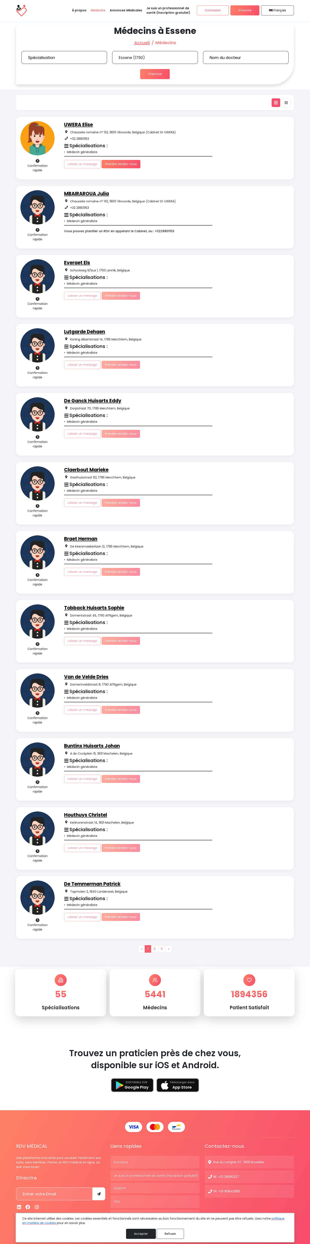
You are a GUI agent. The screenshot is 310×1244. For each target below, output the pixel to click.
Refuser (170, 1234)
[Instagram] (37, 1206)
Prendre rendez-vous (121, 164)
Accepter (141, 1234)
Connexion (213, 10)
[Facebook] (28, 1206)
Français (277, 10)
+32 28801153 (79, 139)
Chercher (155, 74)
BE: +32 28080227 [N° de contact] (226, 1176)
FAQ (117, 1201)
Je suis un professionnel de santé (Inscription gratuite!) (156, 1175)
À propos (121, 1162)
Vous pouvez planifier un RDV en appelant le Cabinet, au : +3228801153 (119, 231)
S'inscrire (244, 10)
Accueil (142, 43)
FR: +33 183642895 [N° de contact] (226, 1191)
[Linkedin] (19, 1206)
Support (120, 1187)
